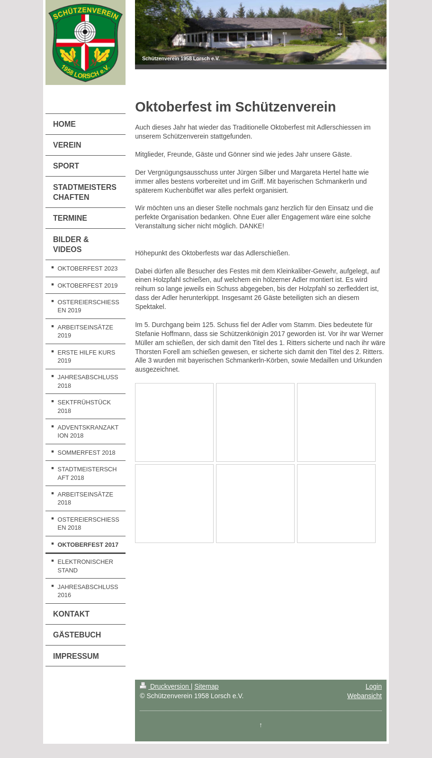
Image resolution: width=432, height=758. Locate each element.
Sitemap (206, 686)
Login (374, 686)
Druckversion (165, 686)
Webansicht (364, 696)
